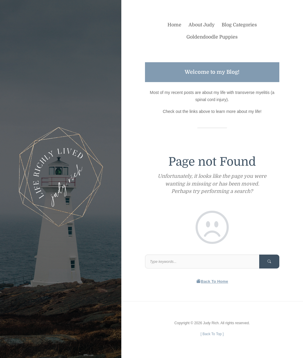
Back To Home (212, 281)
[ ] (212, 334)
